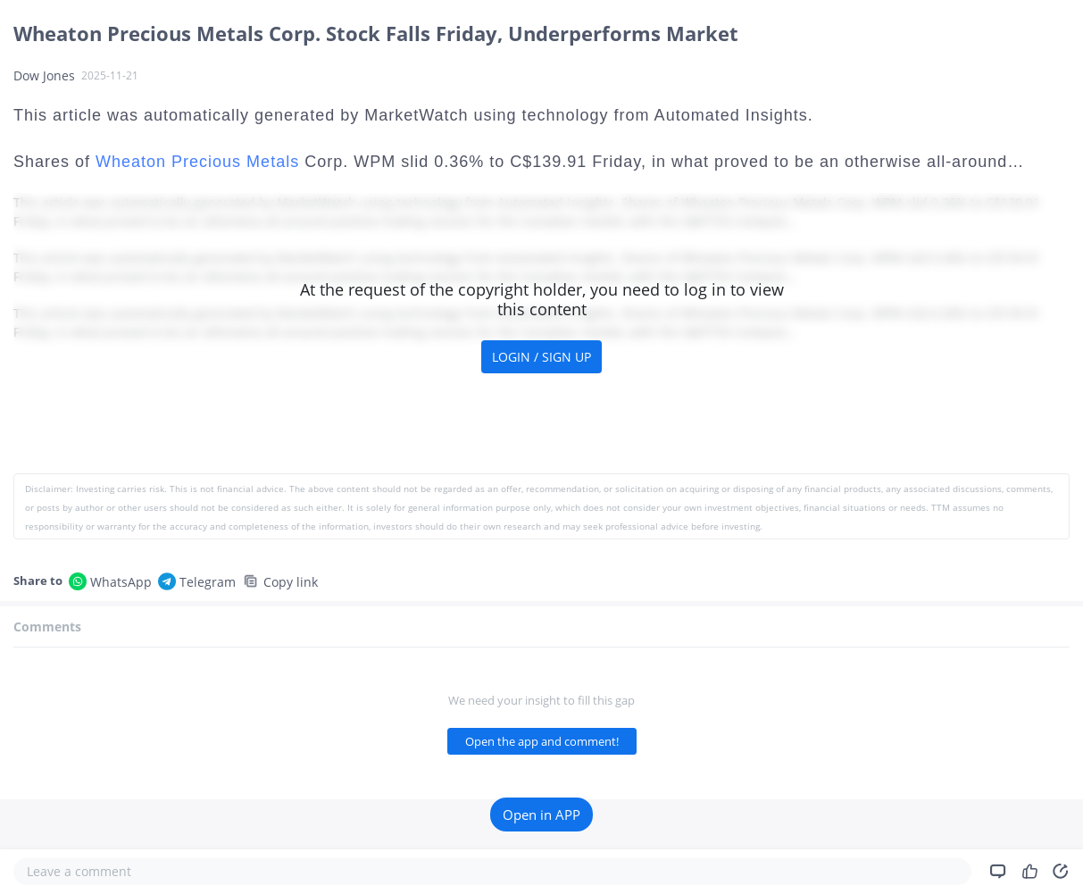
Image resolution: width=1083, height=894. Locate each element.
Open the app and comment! (542, 741)
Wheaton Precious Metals (197, 162)
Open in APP (541, 814)
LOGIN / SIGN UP (541, 356)
